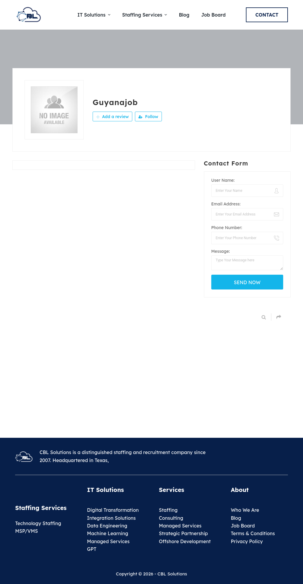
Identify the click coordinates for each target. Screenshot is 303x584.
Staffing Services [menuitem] (145, 15)
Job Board (243, 526)
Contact (266, 15)
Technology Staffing (38, 523)
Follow (148, 116)
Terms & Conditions (253, 533)
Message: (220, 251)
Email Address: (226, 204)
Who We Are (245, 510)
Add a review (112, 116)
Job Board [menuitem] (213, 15)
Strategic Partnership (183, 533)
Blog (236, 518)
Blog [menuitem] (184, 15)
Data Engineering (107, 526)
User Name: (223, 180)
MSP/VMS (26, 531)
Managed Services (108, 541)
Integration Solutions (111, 518)
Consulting (171, 518)
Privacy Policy (247, 541)
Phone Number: (226, 227)
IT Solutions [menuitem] (95, 15)
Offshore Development (185, 541)
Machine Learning (107, 533)
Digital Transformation (113, 510)
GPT (91, 549)
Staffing (168, 510)
